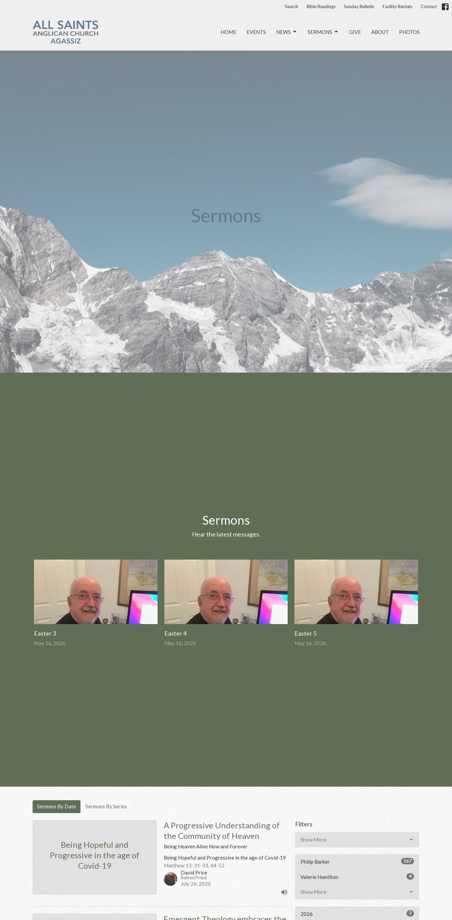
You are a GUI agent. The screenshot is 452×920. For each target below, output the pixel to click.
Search (291, 6)
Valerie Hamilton (357, 876)
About (380, 32)
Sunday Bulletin (359, 6)
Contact (429, 6)
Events (256, 32)
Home (228, 32)
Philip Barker (357, 861)
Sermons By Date (56, 806)
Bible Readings (321, 6)
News (286, 32)
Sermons (323, 32)
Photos (409, 32)
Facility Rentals (397, 6)
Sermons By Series (106, 806)
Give (355, 32)
